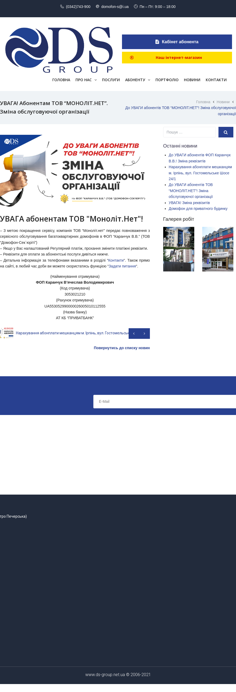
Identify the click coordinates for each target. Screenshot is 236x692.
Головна (203, 102)
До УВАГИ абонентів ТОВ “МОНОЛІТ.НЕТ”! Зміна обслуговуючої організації (191, 191)
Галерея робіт (178, 219)
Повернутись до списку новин (122, 348)
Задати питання (122, 266)
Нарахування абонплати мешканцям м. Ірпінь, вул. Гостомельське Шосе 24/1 (200, 173)
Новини (223, 102)
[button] (177, 57)
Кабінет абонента (176, 42)
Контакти (116, 260)
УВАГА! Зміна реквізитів (189, 203)
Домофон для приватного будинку (198, 208)
